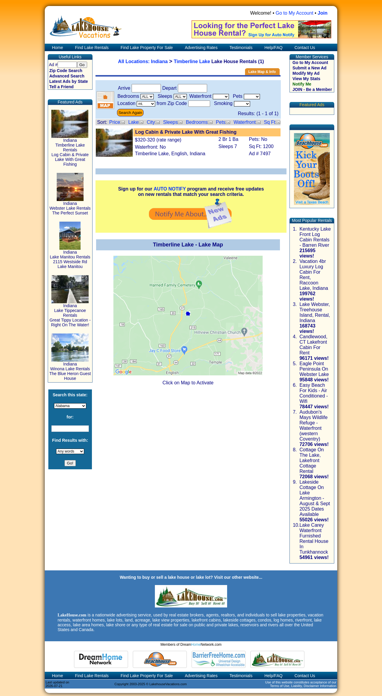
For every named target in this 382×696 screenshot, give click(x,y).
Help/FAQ (273, 47)
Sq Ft (269, 122)
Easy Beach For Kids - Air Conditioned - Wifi (313, 393)
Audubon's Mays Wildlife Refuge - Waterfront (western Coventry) (313, 425)
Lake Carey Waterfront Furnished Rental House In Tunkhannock (313, 539)
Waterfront (245, 122)
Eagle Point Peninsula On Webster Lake (314, 369)
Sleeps (170, 122)
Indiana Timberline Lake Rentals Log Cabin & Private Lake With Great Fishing (70, 150)
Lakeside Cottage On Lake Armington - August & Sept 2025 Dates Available (314, 498)
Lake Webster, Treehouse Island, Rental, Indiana (314, 312)
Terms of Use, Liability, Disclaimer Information (303, 686)
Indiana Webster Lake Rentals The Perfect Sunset (70, 206)
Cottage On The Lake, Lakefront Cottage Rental (311, 460)
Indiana (159, 61)
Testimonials (240, 47)
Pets (220, 122)
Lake (133, 122)
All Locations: (134, 61)
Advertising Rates (201, 47)
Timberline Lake (192, 61)
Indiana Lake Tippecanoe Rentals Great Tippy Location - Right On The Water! (70, 313)
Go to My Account (294, 13)
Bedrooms (197, 122)
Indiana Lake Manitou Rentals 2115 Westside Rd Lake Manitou (70, 257)
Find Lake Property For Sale (147, 47)
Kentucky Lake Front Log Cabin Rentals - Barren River (315, 237)
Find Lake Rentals (92, 47)
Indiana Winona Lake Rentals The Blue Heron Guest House (70, 369)
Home (57, 47)
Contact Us (305, 47)
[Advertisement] (191, 433)
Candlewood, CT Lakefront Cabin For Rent (313, 344)
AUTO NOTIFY (170, 188)
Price (114, 122)
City (151, 122)
